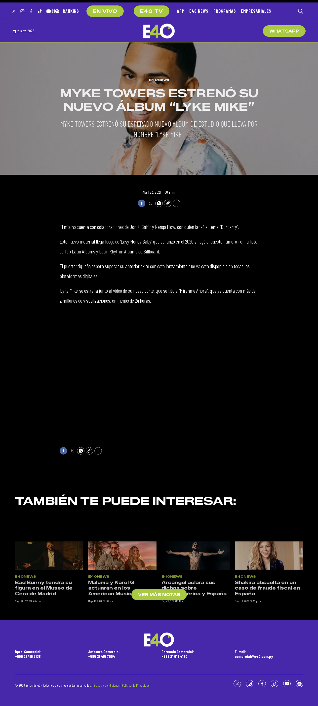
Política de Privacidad (136, 685)
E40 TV (151, 11)
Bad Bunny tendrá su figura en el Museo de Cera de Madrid (44, 662)
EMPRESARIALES (256, 11)
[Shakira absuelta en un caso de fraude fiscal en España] (269, 630)
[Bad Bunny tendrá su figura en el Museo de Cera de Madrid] (49, 630)
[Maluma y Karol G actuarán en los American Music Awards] (122, 630)
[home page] (159, 31)
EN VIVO (105, 11)
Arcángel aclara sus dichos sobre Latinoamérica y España (194, 662)
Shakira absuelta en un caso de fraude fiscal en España (267, 662)
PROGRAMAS (224, 11)
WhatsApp (284, 31)
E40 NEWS (198, 11)
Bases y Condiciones (107, 685)
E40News (159, 80)
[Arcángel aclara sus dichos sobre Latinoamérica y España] (195, 630)
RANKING (71, 11)
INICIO (52, 11)
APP (180, 11)
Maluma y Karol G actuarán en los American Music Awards (120, 662)
